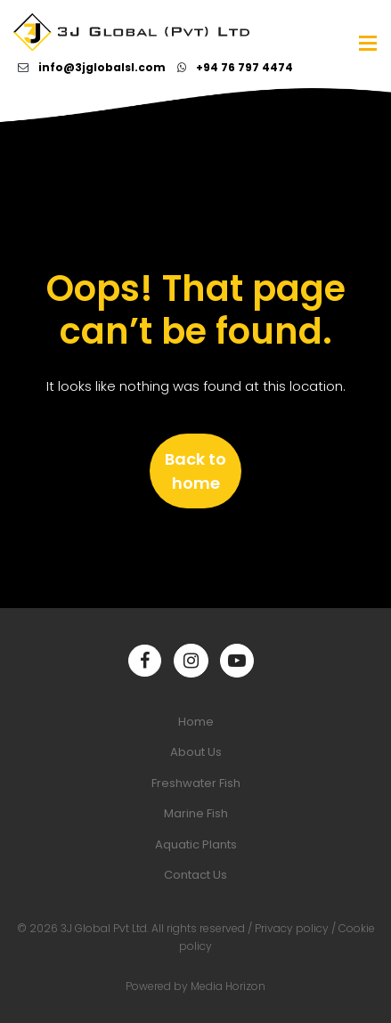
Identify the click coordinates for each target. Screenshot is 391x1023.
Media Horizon (228, 986)
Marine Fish (196, 813)
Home (196, 721)
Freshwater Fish (195, 783)
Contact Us (195, 874)
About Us (196, 751)
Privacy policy (292, 928)
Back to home (195, 471)
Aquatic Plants (196, 844)
